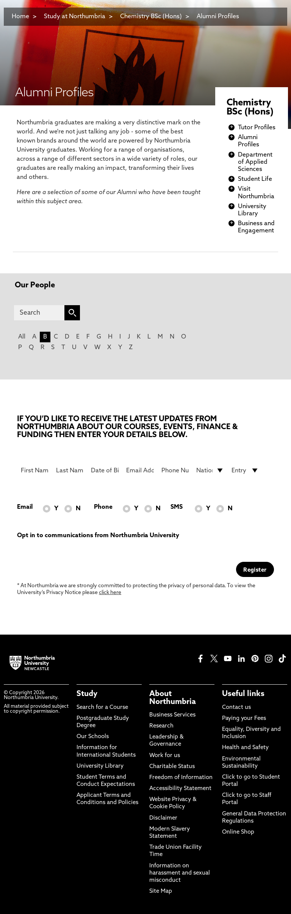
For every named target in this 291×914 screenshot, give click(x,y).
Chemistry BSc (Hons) (151, 17)
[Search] (39, 312)
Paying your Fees (244, 718)
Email (25, 507)
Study (87, 694)
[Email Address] (140, 470)
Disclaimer (163, 818)
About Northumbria (172, 697)
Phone (103, 507)
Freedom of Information (181, 778)
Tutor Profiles (256, 128)
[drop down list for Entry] (245, 470)
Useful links (243, 694)
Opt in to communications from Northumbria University (98, 536)
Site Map (160, 891)
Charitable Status (172, 767)
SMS (177, 507)
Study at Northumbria (74, 17)
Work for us (164, 756)
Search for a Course (102, 707)
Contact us (236, 707)
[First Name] (34, 470)
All (21, 337)
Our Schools (93, 737)
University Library (100, 766)
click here (110, 593)
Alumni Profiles (218, 17)
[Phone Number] (175, 470)
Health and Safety (245, 748)
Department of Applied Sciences (255, 162)
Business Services (172, 715)
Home (20, 17)
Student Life (255, 179)
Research (161, 726)
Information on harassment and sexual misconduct (179, 873)
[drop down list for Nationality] (210, 470)
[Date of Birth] (104, 470)
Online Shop (238, 832)
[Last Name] (70, 470)
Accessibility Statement (180, 789)
